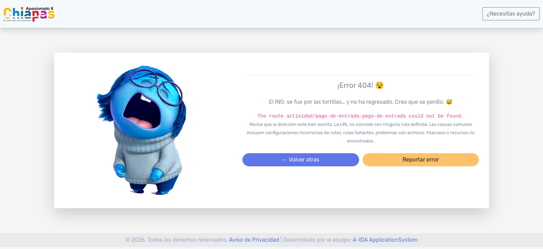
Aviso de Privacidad (254, 240)
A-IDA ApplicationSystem (385, 240)
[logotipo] (29, 13)
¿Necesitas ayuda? (511, 13)
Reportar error (420, 159)
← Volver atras (300, 159)
